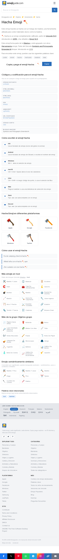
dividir (12, 57)
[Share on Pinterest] (18, 556)
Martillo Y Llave (10, 281)
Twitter (4, 492)
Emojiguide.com (7, 17)
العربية (48, 412)
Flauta (26, 335)
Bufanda (26, 322)
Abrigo (45, 341)
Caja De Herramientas (28, 287)
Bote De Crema (10, 352)
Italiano (39, 409)
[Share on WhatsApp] (26, 556)
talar (44, 57)
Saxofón (45, 352)
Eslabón (45, 304)
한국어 (40, 412)
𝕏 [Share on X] (11, 556)
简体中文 (25, 412)
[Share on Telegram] (33, 556)
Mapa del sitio (6, 543)
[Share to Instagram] (40, 556)
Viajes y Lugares (8, 458)
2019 (31, 49)
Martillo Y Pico (9, 370)
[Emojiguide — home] (12, 3)
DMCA (4, 522)
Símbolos (5, 454)
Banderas (5, 448)
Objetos (18, 17)
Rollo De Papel (48, 335)
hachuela (28, 57)
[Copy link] (48, 556)
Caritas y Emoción (8, 461)
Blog (32, 495)
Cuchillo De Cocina (9, 381)
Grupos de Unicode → (9, 470)
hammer (12, 396)
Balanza (26, 281)
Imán (6, 286)
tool (4, 396)
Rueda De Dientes (46, 293)
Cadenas (27, 310)
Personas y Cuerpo (9, 445)
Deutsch (22, 409)
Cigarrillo (8, 346)
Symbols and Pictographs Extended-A (16, 131)
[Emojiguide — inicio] (4, 425)
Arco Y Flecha (9, 304)
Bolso (44, 322)
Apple (4, 479)
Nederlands (49, 409)
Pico (25, 376)
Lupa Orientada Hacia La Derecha (10, 329)
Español (14, 409)
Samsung (5, 495)
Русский (16, 412)
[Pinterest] (12, 436)
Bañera (26, 346)
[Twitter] (8, 436)
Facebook (5, 485)
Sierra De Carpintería (27, 299)
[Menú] (54, 3)
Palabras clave (36, 482)
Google (4, 482)
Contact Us (6, 526)
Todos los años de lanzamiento (42, 485)
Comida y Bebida (8, 467)
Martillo (26, 292)
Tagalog (21, 416)
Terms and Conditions (9, 513)
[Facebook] (4, 436)
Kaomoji (33, 498)
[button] (29, 83)
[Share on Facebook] (3, 556)
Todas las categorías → (38, 470)
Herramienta (28, 17)
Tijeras (45, 376)
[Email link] (55, 556)
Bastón (7, 298)
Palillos (26, 381)
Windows (5, 488)
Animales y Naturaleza (10, 464)
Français (31, 409)
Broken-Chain (47, 310)
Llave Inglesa (47, 298)
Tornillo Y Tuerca (10, 310)
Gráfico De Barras (46, 347)
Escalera (45, 281)
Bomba (7, 292)
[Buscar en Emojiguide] (27, 10)
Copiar (46, 64)
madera (37, 57)
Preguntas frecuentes (38, 501)
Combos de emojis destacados (42, 479)
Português (7, 412)
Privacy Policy (6, 516)
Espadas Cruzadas (27, 304)
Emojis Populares (37, 492)
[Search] (54, 10)
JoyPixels (5, 498)
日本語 (33, 412)
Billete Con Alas (29, 328)
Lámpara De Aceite (9, 341)
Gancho (45, 286)
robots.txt (15, 543)
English (5, 409)
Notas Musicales (10, 335)
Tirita (44, 328)
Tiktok (4, 501)
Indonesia (12, 416)
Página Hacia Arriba (9, 322)
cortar (5, 57)
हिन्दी (4, 416)
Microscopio (28, 341)
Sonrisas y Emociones (38, 461)
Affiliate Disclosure (8, 519)
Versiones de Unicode (38, 488)
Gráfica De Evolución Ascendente (28, 353)
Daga (6, 376)
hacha (19, 57)
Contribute (6, 510)
